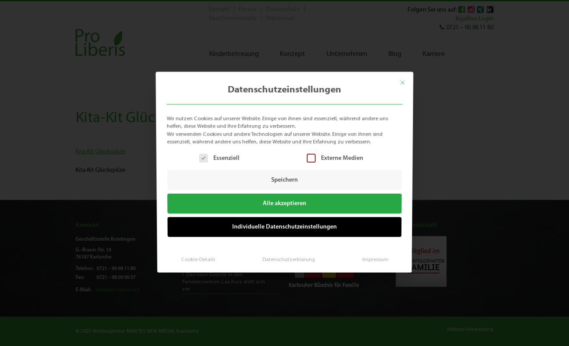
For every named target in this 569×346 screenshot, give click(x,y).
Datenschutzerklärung (288, 256)
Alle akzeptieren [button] (284, 203)
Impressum (372, 256)
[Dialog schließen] (407, 79)
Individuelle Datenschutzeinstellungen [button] (284, 226)
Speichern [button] (284, 180)
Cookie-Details (200, 256)
